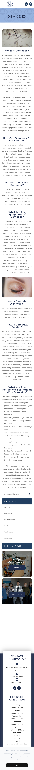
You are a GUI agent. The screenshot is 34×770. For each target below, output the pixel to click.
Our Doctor (8, 514)
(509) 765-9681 (17, 677)
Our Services (8, 526)
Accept (17, 765)
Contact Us (8, 538)
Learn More (17, 567)
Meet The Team (9, 520)
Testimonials (8, 532)
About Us (7, 508)
